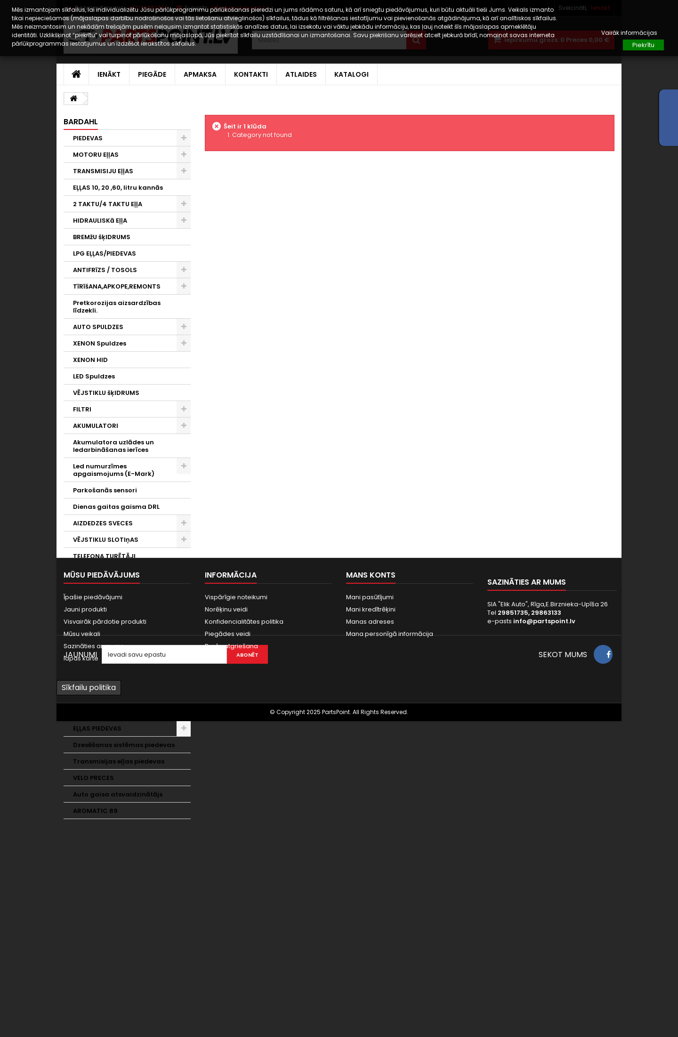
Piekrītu (643, 44)
